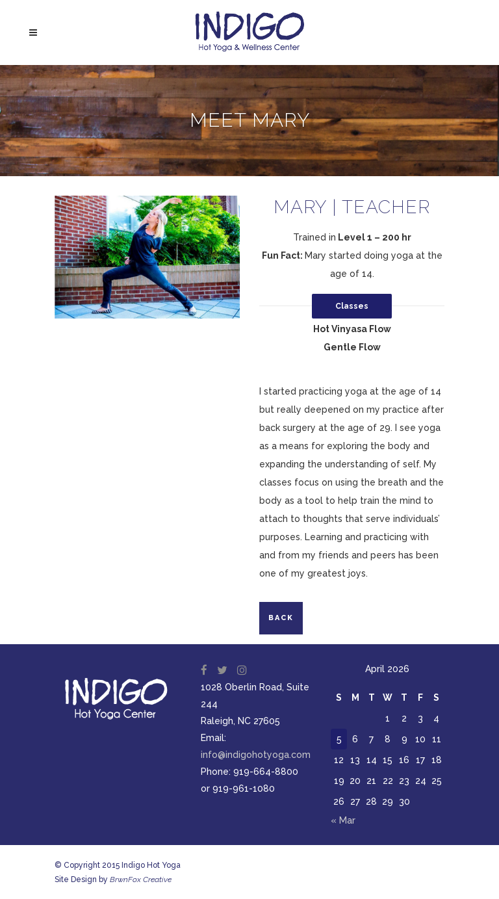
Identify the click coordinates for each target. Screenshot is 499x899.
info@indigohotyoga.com (256, 754)
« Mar (343, 820)
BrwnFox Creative (141, 879)
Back (281, 618)
